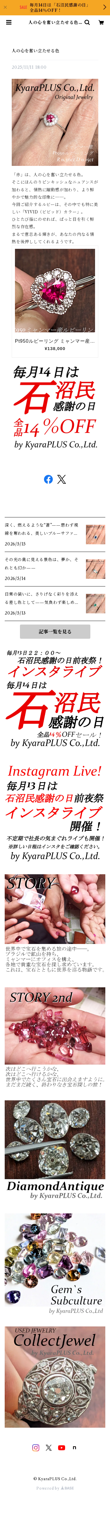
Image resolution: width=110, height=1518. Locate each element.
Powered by (55, 1488)
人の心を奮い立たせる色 (36, 50)
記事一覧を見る (55, 632)
